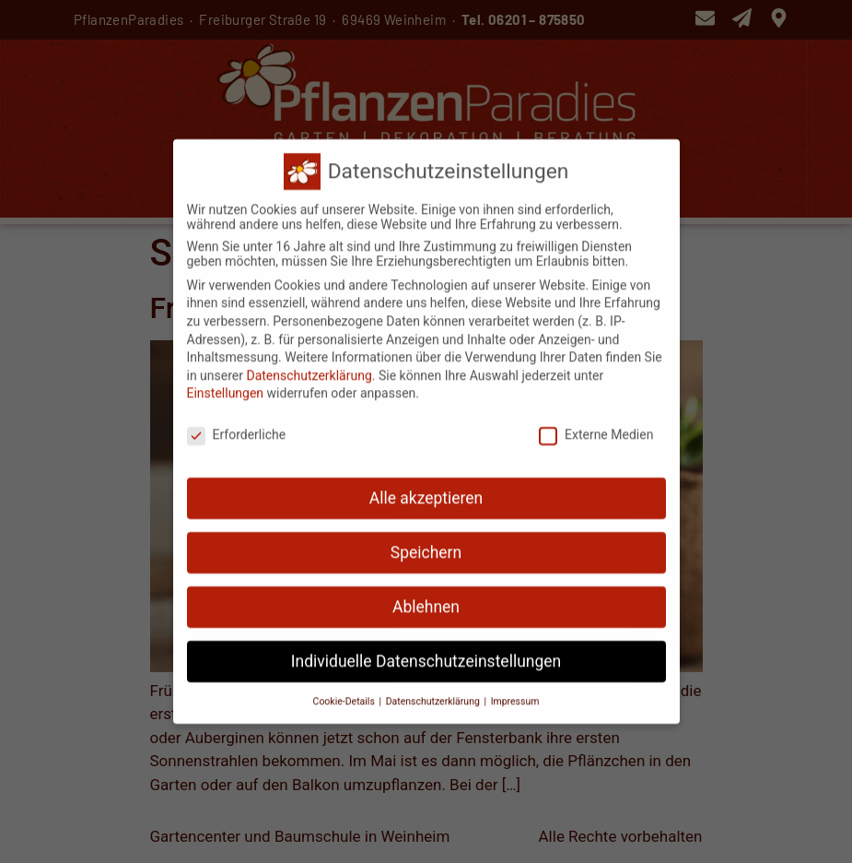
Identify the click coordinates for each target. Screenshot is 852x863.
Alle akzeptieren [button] (426, 489)
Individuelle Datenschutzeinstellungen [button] (426, 653)
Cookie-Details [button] (345, 693)
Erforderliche (236, 427)
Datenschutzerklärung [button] (434, 693)
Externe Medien (596, 427)
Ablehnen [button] (426, 598)
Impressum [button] (515, 693)
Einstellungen (225, 385)
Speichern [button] (426, 544)
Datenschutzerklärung (308, 367)
